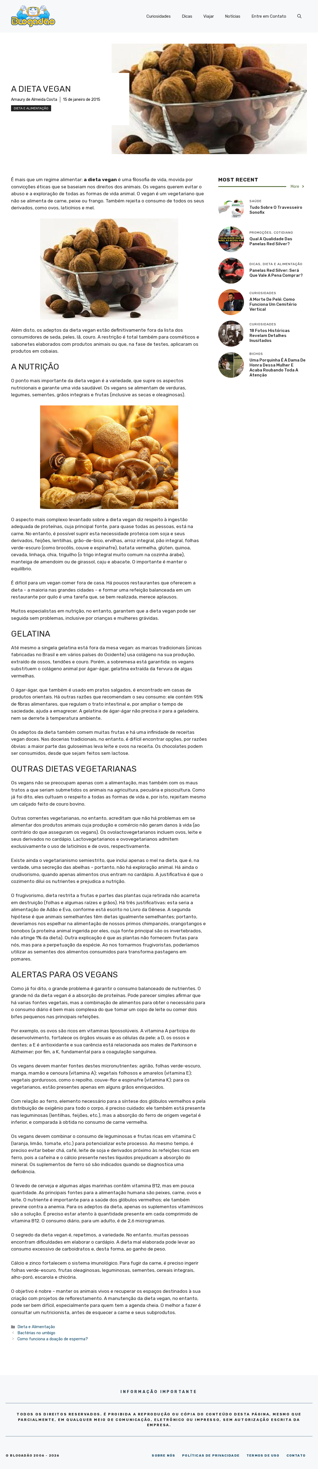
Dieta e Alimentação (31, 108)
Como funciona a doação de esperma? (52, 1338)
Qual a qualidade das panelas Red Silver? (270, 241)
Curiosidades (158, 16)
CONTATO (296, 1455)
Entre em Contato (268, 16)
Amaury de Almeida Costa (34, 99)
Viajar (208, 16)
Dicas (187, 16)
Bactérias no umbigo (36, 1332)
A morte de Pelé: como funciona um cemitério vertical (273, 304)
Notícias (232, 16)
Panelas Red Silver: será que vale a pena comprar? (276, 273)
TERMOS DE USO (263, 1455)
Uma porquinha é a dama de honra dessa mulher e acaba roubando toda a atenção (277, 368)
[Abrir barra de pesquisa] (299, 16)
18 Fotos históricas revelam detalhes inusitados (269, 335)
